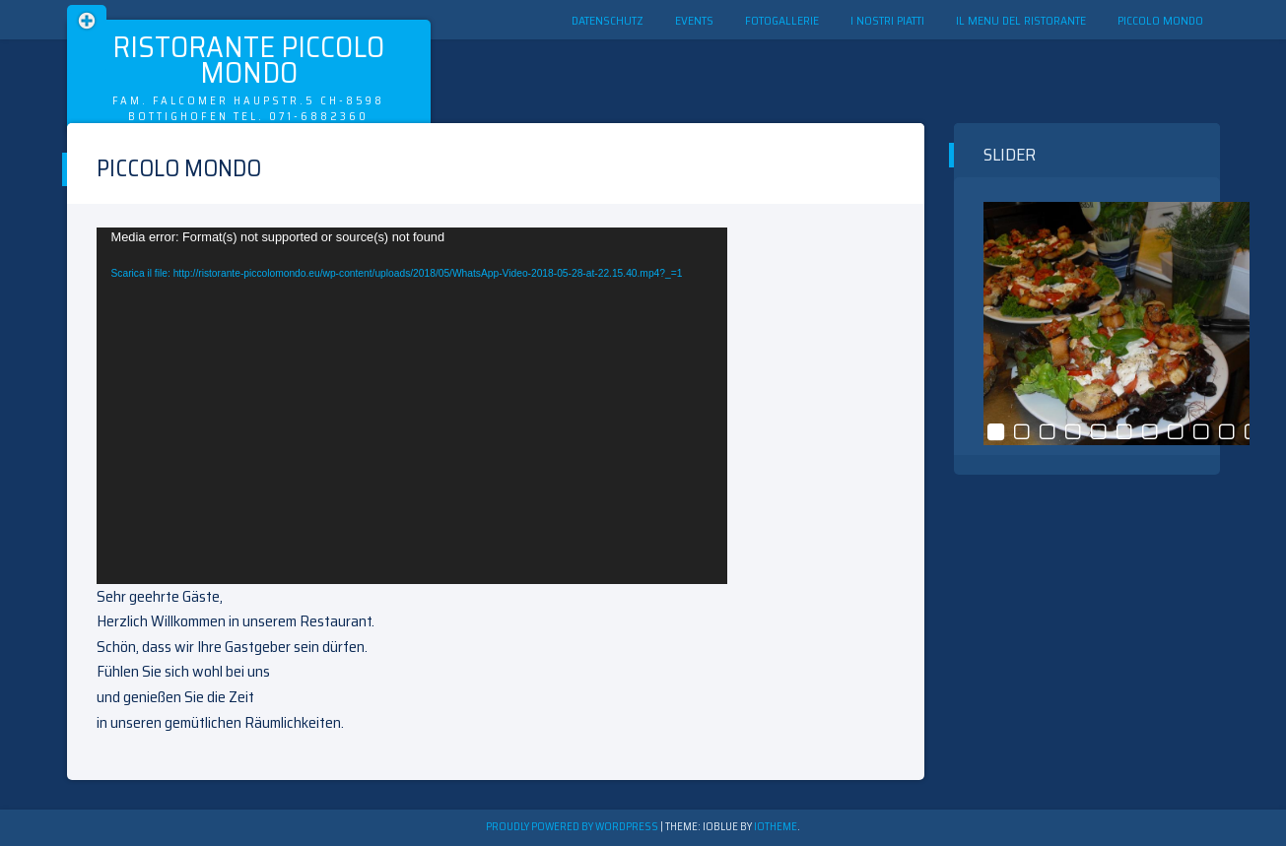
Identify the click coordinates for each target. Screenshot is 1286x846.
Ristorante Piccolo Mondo (248, 60)
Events (694, 20)
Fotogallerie (782, 20)
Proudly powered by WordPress (573, 826)
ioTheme (775, 826)
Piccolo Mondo (1160, 20)
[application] (412, 406)
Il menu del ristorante (1021, 20)
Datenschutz (607, 20)
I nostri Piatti (887, 20)
